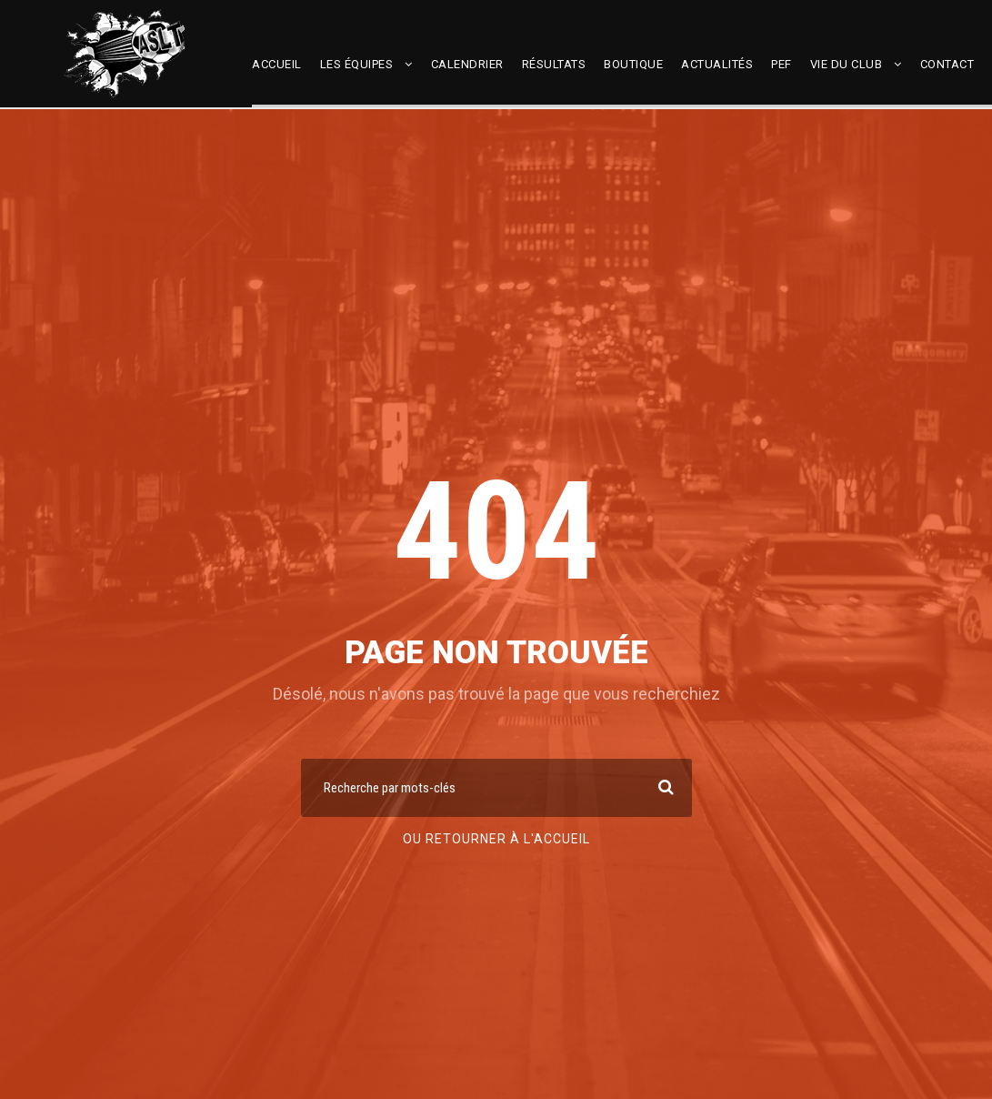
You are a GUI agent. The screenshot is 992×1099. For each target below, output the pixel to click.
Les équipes (357, 64)
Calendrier (467, 64)
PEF (781, 64)
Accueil (277, 64)
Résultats (554, 64)
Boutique (633, 64)
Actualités (717, 64)
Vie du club (846, 64)
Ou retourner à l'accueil (496, 839)
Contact (947, 64)
